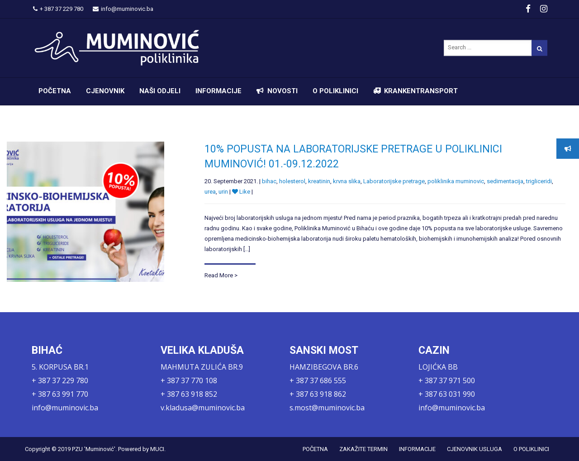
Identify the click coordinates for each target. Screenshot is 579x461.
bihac (269, 181)
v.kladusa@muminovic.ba (203, 407)
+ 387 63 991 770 (60, 394)
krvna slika (347, 181)
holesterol (292, 181)
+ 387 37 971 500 (446, 380)
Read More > (220, 275)
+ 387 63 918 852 (189, 394)
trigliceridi (539, 181)
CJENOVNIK (105, 91)
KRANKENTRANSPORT (421, 91)
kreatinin (319, 181)
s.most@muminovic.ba (327, 407)
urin (223, 191)
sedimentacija (505, 181)
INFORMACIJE (218, 91)
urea (210, 191)
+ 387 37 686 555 (318, 380)
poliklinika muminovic (455, 181)
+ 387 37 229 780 (58, 8)
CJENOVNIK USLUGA (474, 449)
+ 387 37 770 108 (189, 380)
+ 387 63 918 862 (318, 394)
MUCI (157, 449)
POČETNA (54, 91)
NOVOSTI (282, 91)
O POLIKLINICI (335, 91)
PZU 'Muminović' (93, 449)
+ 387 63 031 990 (446, 394)
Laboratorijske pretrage (394, 181)
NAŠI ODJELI (159, 91)
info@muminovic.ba (123, 8)
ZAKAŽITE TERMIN (363, 449)
